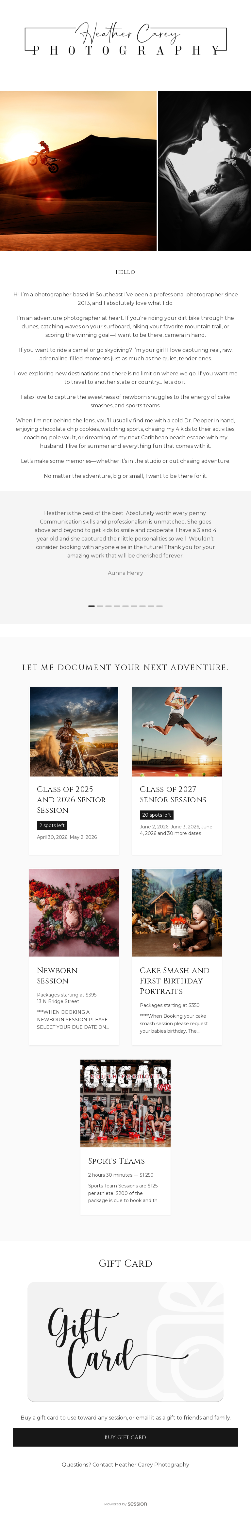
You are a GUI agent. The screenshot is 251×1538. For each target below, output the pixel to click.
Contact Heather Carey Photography (140, 1465)
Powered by (125, 1503)
